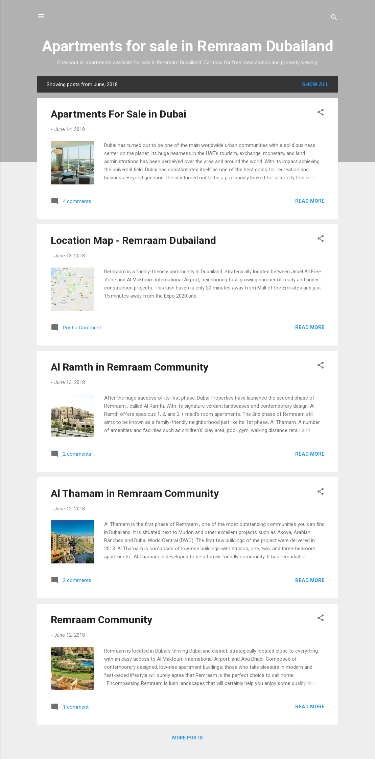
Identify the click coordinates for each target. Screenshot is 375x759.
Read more (310, 201)
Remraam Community (101, 620)
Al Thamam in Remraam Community (135, 493)
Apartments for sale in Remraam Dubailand (187, 46)
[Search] (334, 18)
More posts (187, 737)
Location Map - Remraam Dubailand (133, 240)
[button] (321, 113)
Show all (315, 84)
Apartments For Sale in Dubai (118, 114)
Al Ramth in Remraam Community (129, 367)
